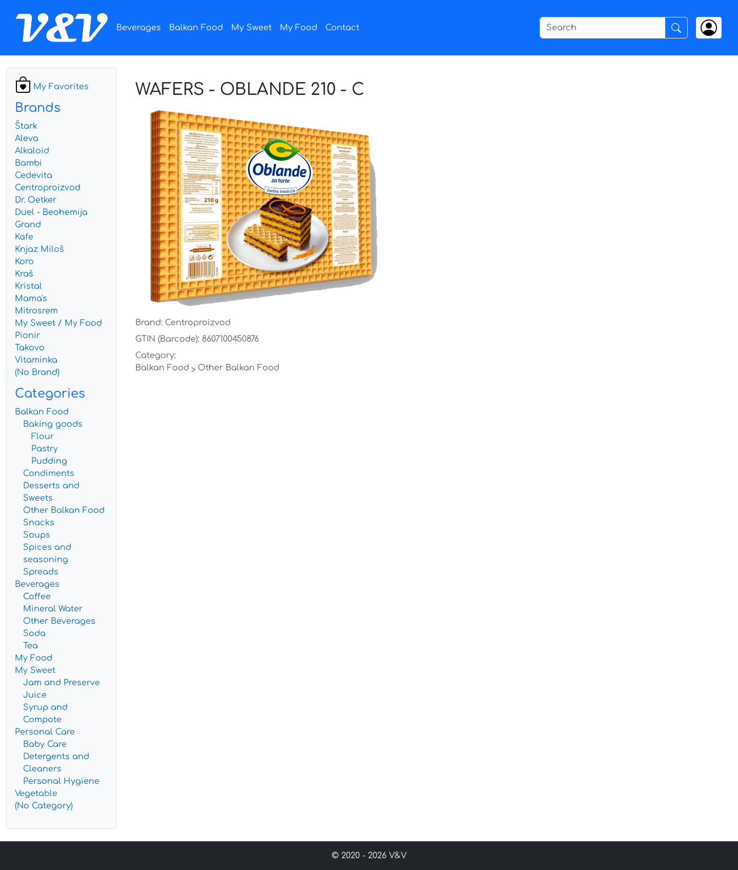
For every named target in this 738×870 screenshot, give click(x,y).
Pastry (44, 448)
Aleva (26, 138)
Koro (24, 261)
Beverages (138, 27)
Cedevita (33, 175)
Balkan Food (196, 27)
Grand (28, 224)
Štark (26, 126)
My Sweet (251, 27)
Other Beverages (59, 621)
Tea (30, 645)
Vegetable (36, 793)
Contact (342, 27)
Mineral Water (53, 609)
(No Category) (44, 805)
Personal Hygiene (61, 781)
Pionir (27, 335)
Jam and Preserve (61, 682)
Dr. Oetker (35, 200)
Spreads (40, 572)
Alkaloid (32, 150)
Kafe (24, 237)
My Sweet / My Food (58, 323)
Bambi (28, 163)
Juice (35, 695)
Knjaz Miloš (39, 249)
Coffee (37, 596)
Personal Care (45, 732)
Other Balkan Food (64, 510)
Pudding (49, 461)
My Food (298, 27)
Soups (36, 535)
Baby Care (45, 744)
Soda (34, 633)
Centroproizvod (47, 187)
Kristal (28, 286)
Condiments (48, 473)
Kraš (24, 274)
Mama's (31, 298)
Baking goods (53, 424)
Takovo (30, 347)
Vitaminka (36, 360)
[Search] (602, 27)
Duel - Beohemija (51, 212)
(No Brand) (37, 372)
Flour (42, 436)
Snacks (38, 522)
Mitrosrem (36, 310)
